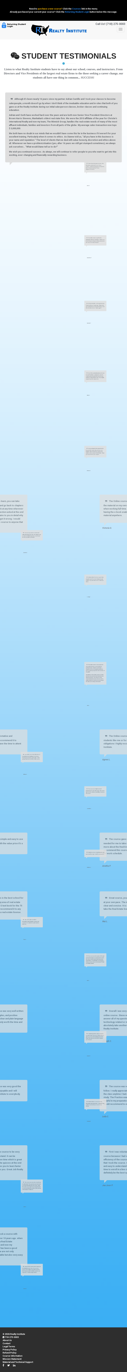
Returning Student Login (77, 12)
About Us (7, 1340)
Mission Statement (12, 1359)
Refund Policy (9, 1353)
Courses (76, 9)
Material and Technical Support (18, 1362)
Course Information (12, 1356)
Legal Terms (9, 1346)
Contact (6, 1343)
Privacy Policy (9, 1349)
